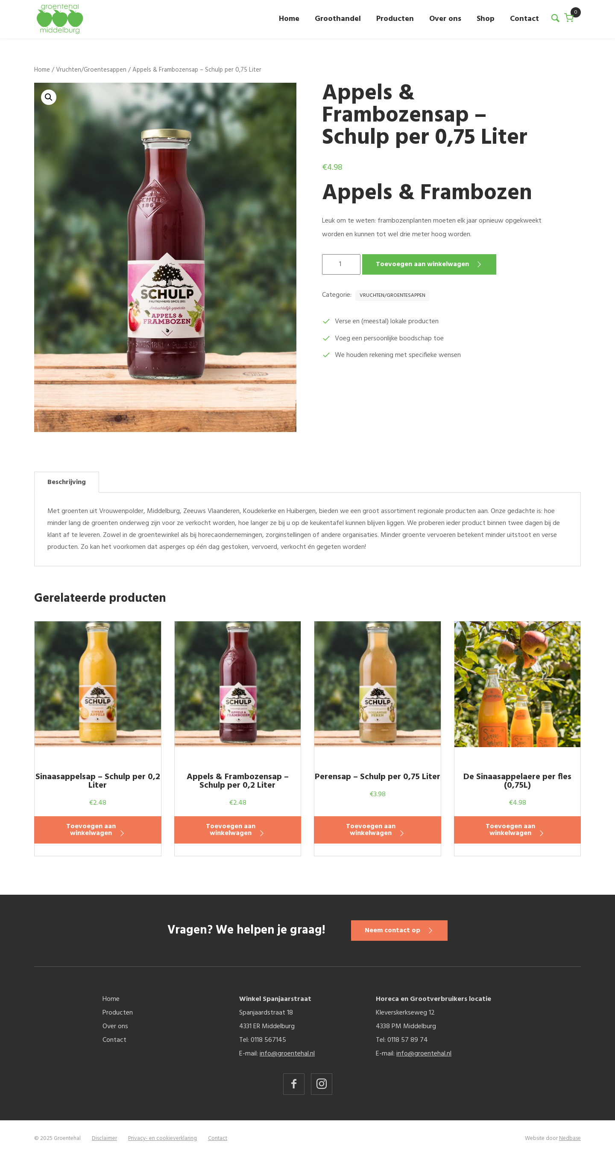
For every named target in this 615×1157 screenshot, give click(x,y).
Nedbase (570, 1138)
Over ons (445, 19)
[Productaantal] (341, 264)
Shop (486, 19)
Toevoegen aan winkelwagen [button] (91, 830)
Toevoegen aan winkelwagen (422, 264)
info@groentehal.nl (287, 1053)
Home (289, 19)
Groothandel (338, 19)
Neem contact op (392, 930)
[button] (48, 97)
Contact (524, 19)
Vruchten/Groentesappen (91, 70)
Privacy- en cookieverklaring (162, 1138)
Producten (395, 19)
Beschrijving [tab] (66, 482)
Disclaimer (104, 1138)
